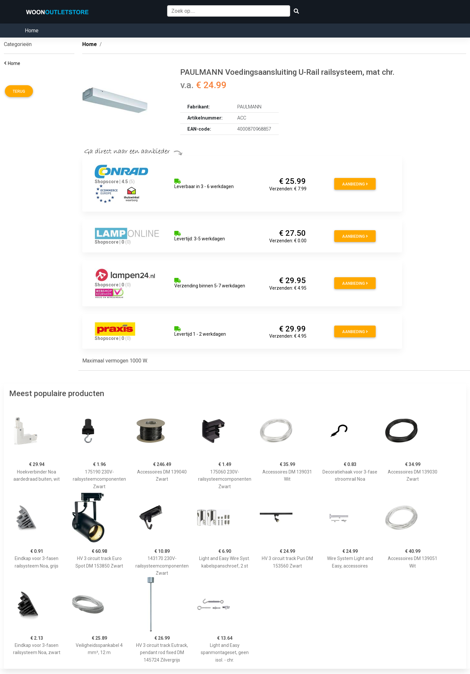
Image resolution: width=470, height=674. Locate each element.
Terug (19, 91)
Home (32, 30)
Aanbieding (355, 184)
